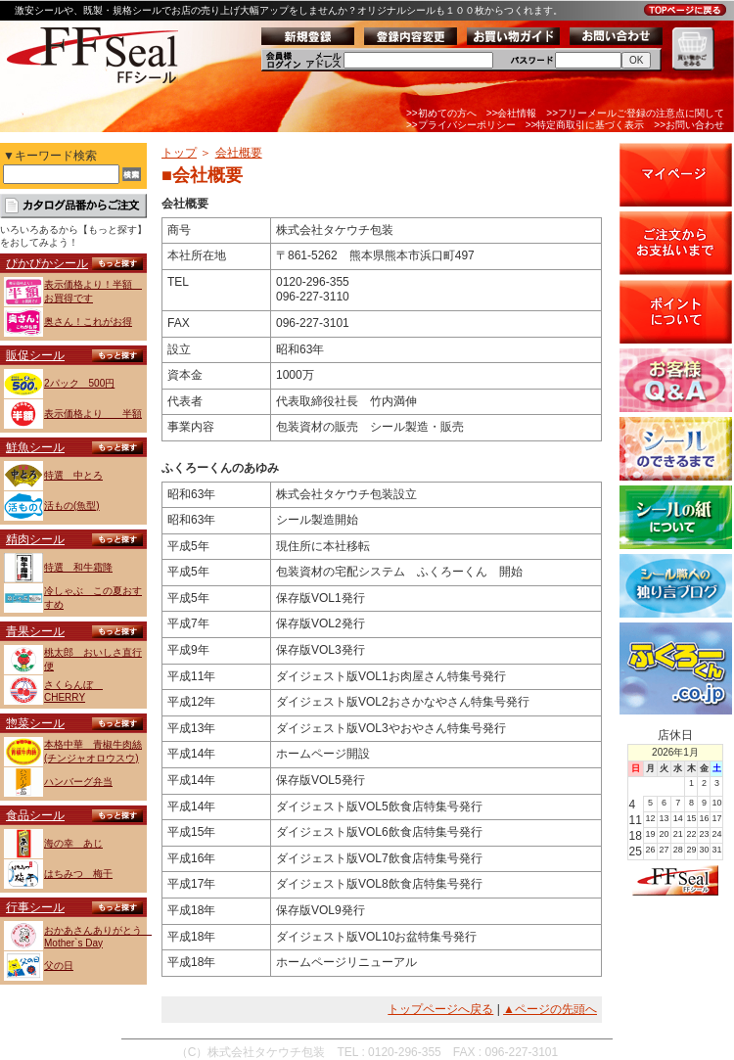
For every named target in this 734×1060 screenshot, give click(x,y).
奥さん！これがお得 (88, 321)
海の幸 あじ (73, 843)
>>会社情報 (511, 113)
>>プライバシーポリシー (461, 124)
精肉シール (35, 539)
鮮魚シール (35, 447)
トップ (179, 153)
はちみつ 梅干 (78, 873)
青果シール (35, 631)
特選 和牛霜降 (78, 567)
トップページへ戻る (440, 1009)
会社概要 (238, 153)
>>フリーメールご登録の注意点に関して (635, 113)
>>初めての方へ (441, 113)
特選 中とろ (73, 475)
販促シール (35, 355)
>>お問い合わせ (689, 124)
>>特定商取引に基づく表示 (585, 124)
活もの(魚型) (72, 505)
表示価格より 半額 (93, 413)
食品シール (35, 815)
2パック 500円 (79, 383)
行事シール (35, 907)
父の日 (58, 965)
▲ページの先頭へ (550, 1009)
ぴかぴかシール (47, 263)
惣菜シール (35, 723)
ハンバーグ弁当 (78, 781)
